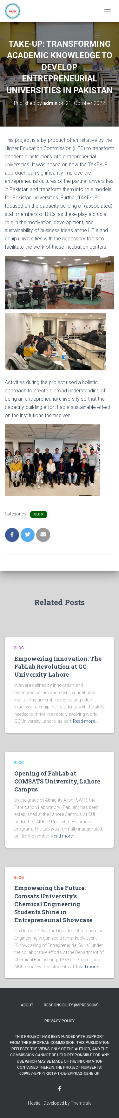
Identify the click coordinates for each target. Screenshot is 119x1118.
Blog (38, 514)
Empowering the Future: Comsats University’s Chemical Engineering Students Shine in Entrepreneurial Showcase (53, 904)
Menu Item (59, 1089)
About (27, 1005)
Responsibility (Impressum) (71, 1005)
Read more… (85, 721)
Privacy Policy (59, 1021)
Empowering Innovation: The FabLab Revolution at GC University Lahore (58, 666)
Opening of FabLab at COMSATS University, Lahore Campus (57, 781)
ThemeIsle (81, 1103)
